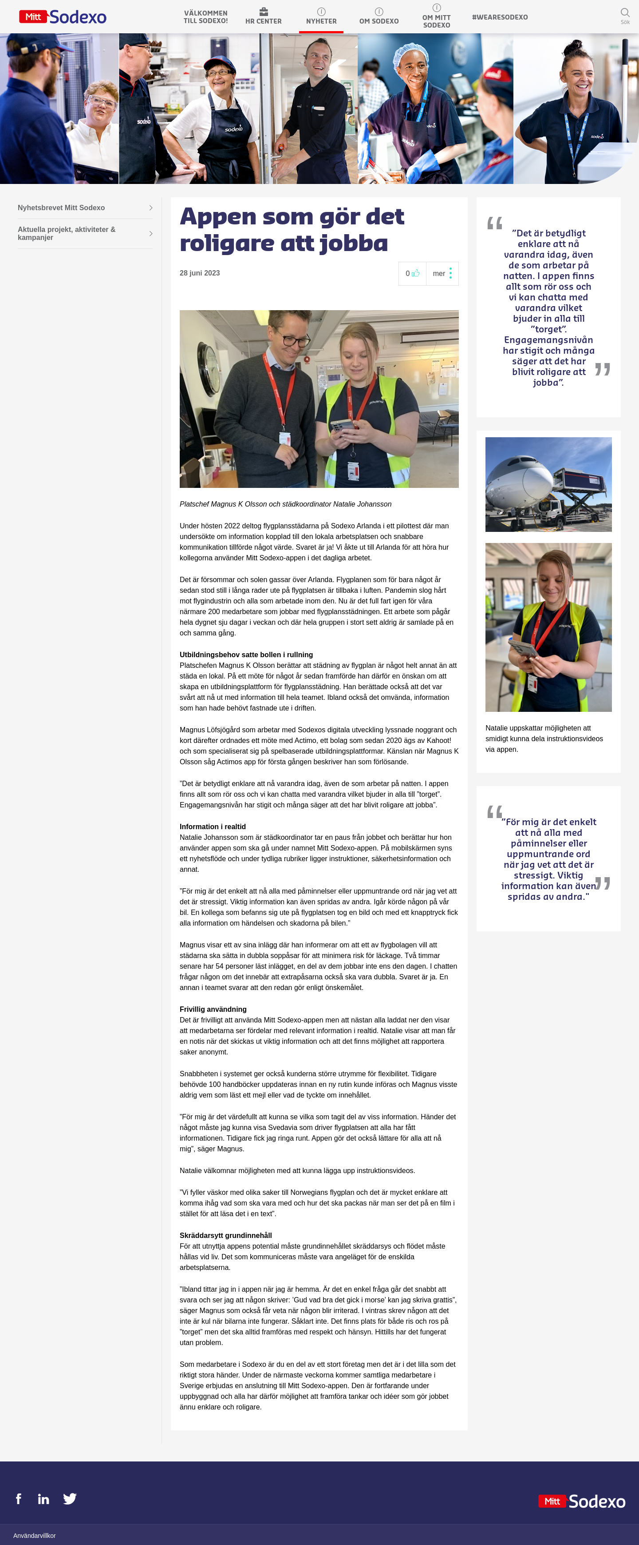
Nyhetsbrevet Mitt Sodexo (85, 208)
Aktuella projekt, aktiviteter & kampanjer (85, 233)
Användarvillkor (34, 1535)
